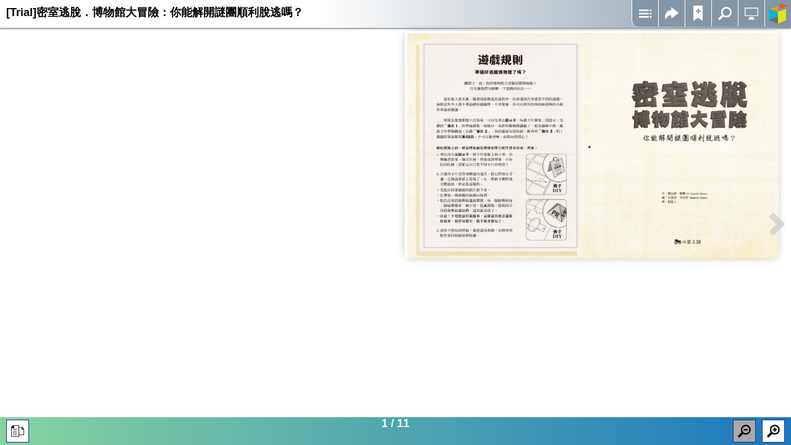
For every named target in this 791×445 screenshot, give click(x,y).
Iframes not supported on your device (592, 144)
